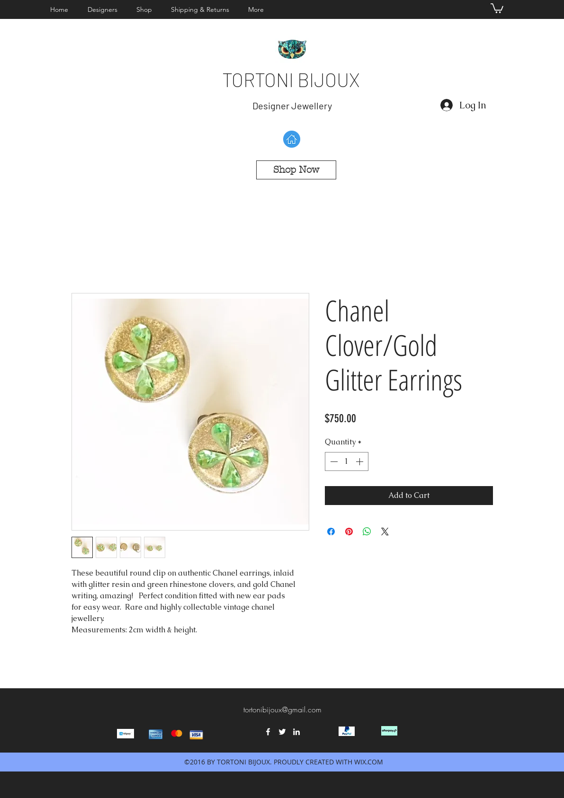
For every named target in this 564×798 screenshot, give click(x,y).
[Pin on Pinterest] (349, 531)
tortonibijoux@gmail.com (282, 709)
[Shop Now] (296, 169)
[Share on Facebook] (331, 531)
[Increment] (360, 461)
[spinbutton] (347, 461)
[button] (105, 9)
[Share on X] (385, 531)
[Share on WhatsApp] (367, 531)
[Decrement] (333, 461)
